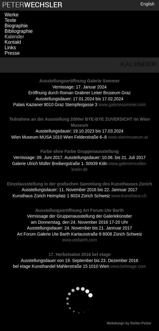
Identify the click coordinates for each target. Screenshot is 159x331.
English (147, 4)
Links (10, 47)
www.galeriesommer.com (122, 104)
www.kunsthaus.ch (129, 195)
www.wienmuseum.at (128, 137)
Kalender (14, 36)
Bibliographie (19, 31)
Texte (10, 20)
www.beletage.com (128, 266)
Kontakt (13, 42)
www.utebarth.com (79, 239)
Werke (12, 14)
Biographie (16, 25)
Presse (12, 53)
